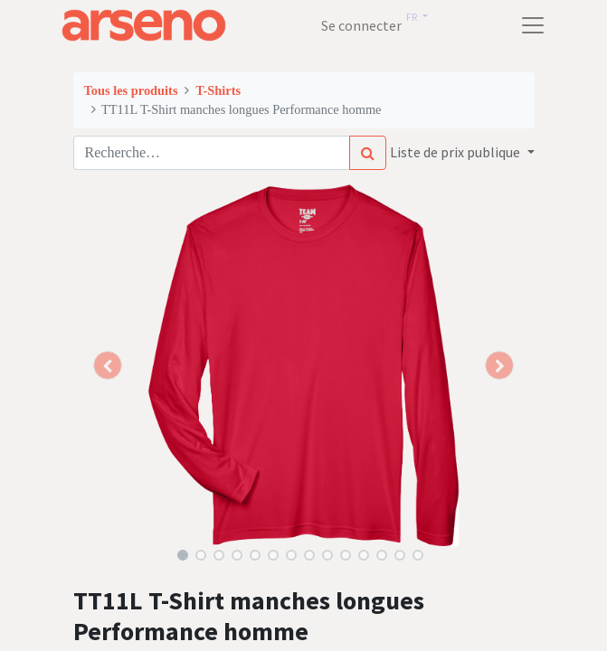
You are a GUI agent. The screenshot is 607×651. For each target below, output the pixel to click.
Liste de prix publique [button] (456, 152)
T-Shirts (218, 90)
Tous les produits (131, 90)
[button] (108, 365)
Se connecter (361, 25)
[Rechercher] (367, 153)
